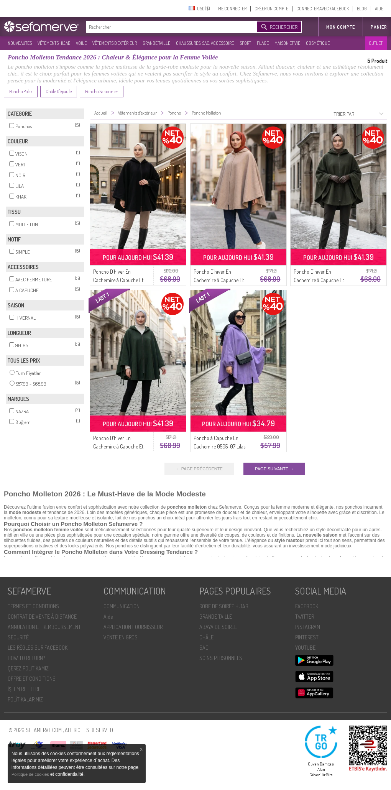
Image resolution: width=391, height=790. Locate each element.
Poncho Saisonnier (101, 91)
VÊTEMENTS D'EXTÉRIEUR (114, 43)
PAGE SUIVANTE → (274, 468)
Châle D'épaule (59, 91)
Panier (379, 27)
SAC (204, 647)
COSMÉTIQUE (318, 43)
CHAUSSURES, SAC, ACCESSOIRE (205, 43)
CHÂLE (206, 637)
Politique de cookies (31, 774)
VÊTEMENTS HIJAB (54, 43)
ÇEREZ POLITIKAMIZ (28, 668)
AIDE (379, 8)
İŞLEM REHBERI (23, 689)
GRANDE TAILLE (156, 43)
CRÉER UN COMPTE (271, 8)
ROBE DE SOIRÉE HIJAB (223, 606)
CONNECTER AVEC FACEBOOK (322, 8)
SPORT (245, 43)
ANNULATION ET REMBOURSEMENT (44, 627)
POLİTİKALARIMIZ (25, 699)
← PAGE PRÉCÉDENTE (199, 468)
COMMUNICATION (122, 606)
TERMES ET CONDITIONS (33, 606)
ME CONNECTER (232, 8)
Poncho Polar (20, 91)
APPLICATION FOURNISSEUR (133, 627)
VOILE (81, 43)
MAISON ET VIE (287, 43)
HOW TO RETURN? (26, 658)
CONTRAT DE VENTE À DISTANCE (42, 616)
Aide (108, 616)
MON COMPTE (340, 27)
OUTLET (376, 43)
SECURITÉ (18, 637)
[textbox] (169, 27)
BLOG (362, 8)
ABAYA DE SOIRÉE (218, 627)
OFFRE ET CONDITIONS (32, 678)
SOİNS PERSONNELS (220, 658)
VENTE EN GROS (121, 637)
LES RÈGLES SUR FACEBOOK (37, 647)
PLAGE (263, 43)
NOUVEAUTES (20, 43)
